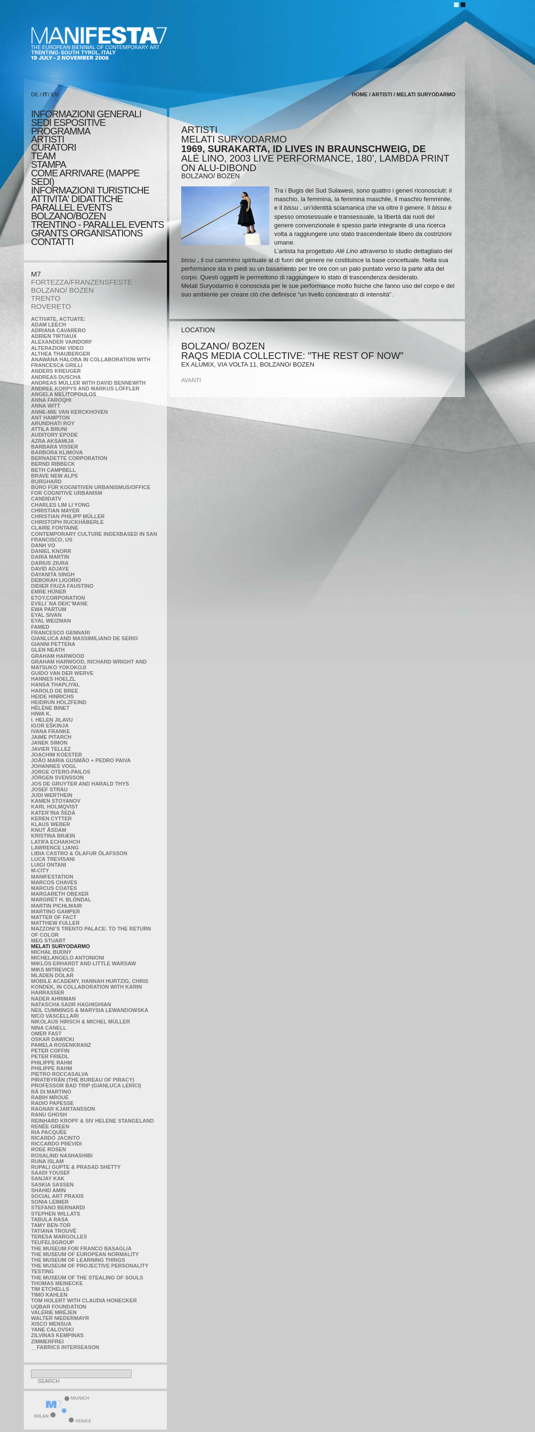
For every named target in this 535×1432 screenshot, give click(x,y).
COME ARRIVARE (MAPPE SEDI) (85, 177)
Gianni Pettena (53, 644)
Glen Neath (48, 650)
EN (54, 94)
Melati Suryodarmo (60, 946)
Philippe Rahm (51, 1062)
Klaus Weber (50, 824)
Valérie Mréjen (54, 1312)
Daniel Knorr (51, 551)
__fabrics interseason (65, 1347)
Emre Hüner (48, 591)
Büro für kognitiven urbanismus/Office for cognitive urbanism (91, 490)
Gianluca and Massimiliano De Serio (84, 638)
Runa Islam (47, 1161)
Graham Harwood (57, 656)
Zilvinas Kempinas (57, 1335)
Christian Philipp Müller (67, 516)
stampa (48, 164)
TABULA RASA (49, 1219)
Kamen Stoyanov (56, 801)
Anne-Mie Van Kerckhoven (69, 412)
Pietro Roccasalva (59, 1074)
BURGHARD (46, 481)
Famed (40, 627)
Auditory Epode (54, 435)
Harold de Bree (54, 691)
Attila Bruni (49, 429)
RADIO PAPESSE (52, 1103)
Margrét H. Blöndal (61, 899)
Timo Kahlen (49, 1295)
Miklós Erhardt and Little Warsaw (83, 963)
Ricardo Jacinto (55, 1138)
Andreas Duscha (56, 377)
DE (34, 94)
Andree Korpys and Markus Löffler (85, 388)
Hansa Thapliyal (55, 684)
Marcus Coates (54, 888)
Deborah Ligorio (56, 580)
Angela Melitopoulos (63, 394)
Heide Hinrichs (52, 696)
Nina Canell (48, 1028)
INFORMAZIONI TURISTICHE (90, 190)
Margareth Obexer (60, 894)
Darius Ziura (50, 563)
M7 (36, 274)
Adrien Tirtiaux (54, 336)
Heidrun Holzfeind (58, 702)
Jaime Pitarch (51, 737)
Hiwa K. (41, 713)
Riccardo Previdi (56, 1143)
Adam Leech (48, 324)
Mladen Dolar (52, 975)
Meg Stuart (48, 940)
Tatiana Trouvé (53, 1231)
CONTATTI (52, 241)
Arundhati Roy (52, 423)
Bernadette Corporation (69, 458)
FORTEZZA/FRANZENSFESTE (81, 282)
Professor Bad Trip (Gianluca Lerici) (86, 1085)
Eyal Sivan (46, 615)
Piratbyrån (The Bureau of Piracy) (82, 1080)
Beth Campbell (53, 470)
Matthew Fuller (55, 923)
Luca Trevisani (53, 859)
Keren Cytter (51, 818)
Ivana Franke (50, 731)
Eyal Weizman (51, 621)
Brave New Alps (54, 476)
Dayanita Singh (52, 574)
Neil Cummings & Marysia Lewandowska (89, 1010)
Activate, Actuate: (58, 319)
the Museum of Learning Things (78, 1260)
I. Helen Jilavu (52, 720)
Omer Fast (46, 1033)
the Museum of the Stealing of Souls (87, 1277)
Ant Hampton (50, 417)
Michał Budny (51, 952)
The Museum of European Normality (85, 1254)
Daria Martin (50, 557)
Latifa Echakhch (55, 842)
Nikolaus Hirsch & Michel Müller (80, 1021)
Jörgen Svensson (57, 777)
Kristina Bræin (53, 836)
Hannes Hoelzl (53, 679)
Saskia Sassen (52, 1184)
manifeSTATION (52, 877)
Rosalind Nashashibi (62, 1155)
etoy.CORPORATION (58, 598)
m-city (40, 870)
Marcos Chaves (54, 882)
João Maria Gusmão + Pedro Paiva (81, 760)
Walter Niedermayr (60, 1318)
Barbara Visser (54, 447)
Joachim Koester (56, 754)
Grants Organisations (87, 233)
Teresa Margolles (59, 1236)
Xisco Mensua (51, 1324)
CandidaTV (46, 498)
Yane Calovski (52, 1329)
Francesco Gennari (60, 632)
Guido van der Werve (62, 673)
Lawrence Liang (55, 847)
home (360, 94)
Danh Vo (43, 545)
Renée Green (50, 1126)
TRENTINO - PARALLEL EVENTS (97, 224)
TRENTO (45, 298)
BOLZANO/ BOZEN (62, 290)
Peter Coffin (50, 1051)
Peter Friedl (50, 1056)
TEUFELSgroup (52, 1242)
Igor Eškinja (50, 725)
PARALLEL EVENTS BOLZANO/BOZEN (71, 211)
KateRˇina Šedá (53, 813)
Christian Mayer (55, 510)
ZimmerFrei (47, 1341)
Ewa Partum (48, 609)
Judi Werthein (51, 795)
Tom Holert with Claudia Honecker (84, 1300)
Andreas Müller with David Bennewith (88, 383)
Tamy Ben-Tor (51, 1225)
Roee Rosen (48, 1149)
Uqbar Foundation (58, 1306)
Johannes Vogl (53, 766)
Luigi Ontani (48, 865)
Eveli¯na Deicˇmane (59, 603)
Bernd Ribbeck (53, 464)
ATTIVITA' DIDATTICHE (77, 198)
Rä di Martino (51, 1091)
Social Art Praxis (57, 1196)
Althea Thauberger (60, 354)
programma (60, 131)
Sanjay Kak (47, 1178)
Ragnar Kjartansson (63, 1109)
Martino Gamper (55, 911)
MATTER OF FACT (53, 917)
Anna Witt (45, 406)
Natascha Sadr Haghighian (71, 1004)
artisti (47, 139)
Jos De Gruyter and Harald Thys (80, 784)
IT (45, 94)
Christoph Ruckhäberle (67, 522)
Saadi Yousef (50, 1173)
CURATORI (53, 147)
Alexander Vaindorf (61, 342)
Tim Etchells (50, 1289)
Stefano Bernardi (58, 1207)
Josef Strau (49, 789)
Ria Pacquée (49, 1132)
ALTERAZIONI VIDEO (57, 348)
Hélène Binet (50, 708)
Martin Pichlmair (56, 906)
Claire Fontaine (54, 528)
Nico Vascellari (55, 1016)
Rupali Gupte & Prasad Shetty (76, 1167)
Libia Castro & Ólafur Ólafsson (79, 853)
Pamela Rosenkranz (61, 1045)
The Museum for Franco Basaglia (81, 1248)
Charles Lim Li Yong (60, 505)
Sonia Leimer (50, 1202)
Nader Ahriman (53, 999)
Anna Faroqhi (51, 400)
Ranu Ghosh (49, 1114)
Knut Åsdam (48, 830)
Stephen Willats (55, 1214)
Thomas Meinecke (57, 1283)
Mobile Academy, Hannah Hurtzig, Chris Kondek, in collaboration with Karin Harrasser (89, 986)
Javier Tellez (51, 749)
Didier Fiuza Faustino (62, 586)
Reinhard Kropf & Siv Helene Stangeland (92, 1121)
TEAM (43, 156)
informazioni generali (86, 114)
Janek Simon (49, 743)
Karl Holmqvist (54, 806)
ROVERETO (51, 306)
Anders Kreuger (56, 371)
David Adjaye (50, 569)
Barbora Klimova (57, 452)
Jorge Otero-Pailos (60, 772)
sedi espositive (68, 122)
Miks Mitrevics (52, 969)
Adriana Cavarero (58, 330)
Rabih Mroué (50, 1097)
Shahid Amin (48, 1190)
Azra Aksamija (52, 441)
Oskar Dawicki (52, 1039)
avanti (191, 380)
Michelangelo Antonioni (67, 958)
